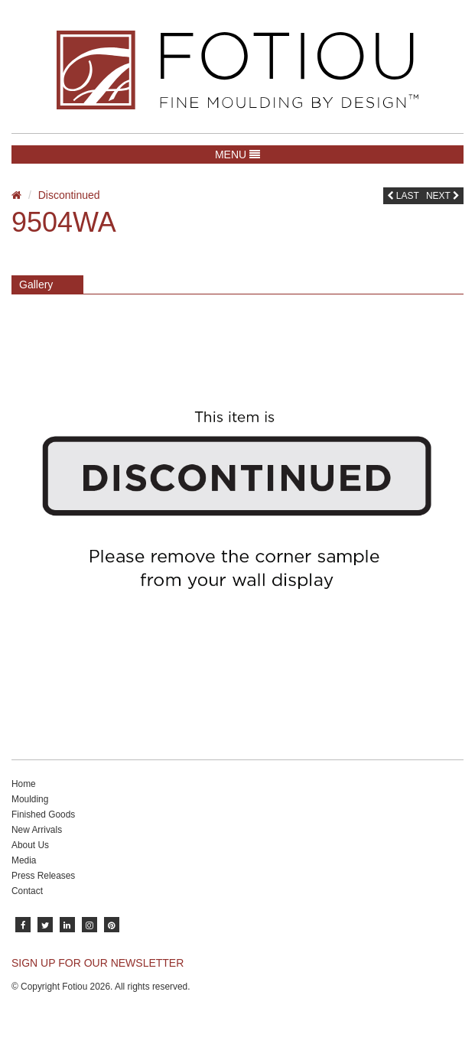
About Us (30, 845)
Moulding (29, 799)
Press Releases (43, 875)
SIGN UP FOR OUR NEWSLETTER (97, 963)
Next (443, 195)
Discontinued (69, 195)
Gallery (36, 284)
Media (23, 860)
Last (403, 195)
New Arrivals (36, 829)
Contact (27, 891)
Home (23, 784)
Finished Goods (43, 814)
